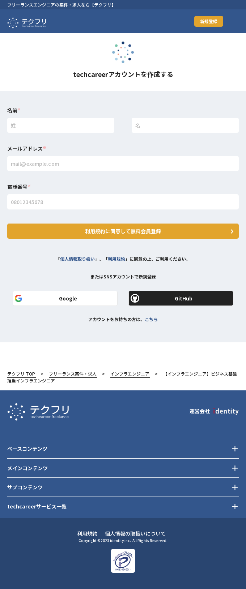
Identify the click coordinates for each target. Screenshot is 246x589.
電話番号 (19, 186)
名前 (14, 110)
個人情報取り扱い (77, 259)
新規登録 (208, 21)
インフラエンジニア (129, 374)
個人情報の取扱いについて (135, 533)
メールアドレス (26, 148)
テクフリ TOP (21, 374)
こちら (151, 319)
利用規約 (116, 259)
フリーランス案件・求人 (73, 374)
